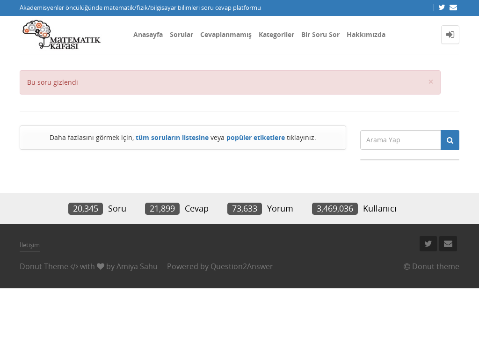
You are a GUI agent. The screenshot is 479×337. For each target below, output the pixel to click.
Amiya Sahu (137, 266)
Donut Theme (44, 266)
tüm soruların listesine (172, 137)
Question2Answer (241, 266)
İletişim (30, 245)
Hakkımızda (366, 34)
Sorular (181, 34)
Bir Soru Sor (320, 34)
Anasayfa (148, 34)
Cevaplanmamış (226, 34)
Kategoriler (276, 34)
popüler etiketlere (255, 137)
